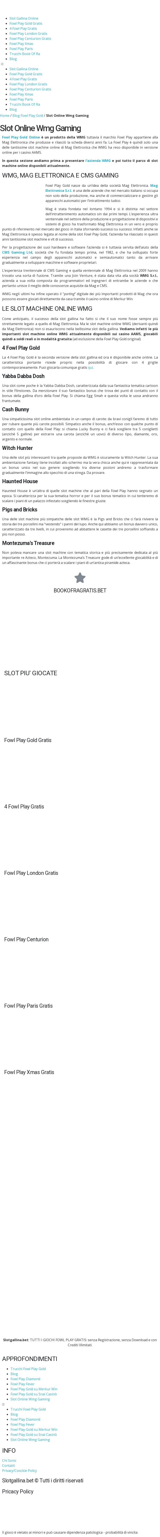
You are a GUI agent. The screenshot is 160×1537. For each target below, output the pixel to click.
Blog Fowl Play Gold (27, 115)
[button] (80, 63)
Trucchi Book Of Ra (24, 53)
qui (90, 367)
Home (4, 115)
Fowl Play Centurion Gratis (30, 38)
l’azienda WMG (98, 160)
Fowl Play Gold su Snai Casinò (34, 1394)
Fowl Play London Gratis (28, 33)
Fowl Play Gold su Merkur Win (34, 1389)
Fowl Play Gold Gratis (25, 23)
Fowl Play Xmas (21, 43)
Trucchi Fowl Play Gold (28, 1368)
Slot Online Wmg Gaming (30, 1399)
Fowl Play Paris (21, 48)
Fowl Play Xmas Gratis (29, 1072)
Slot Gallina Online (23, 18)
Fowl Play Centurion (26, 939)
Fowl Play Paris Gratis (28, 1006)
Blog (13, 58)
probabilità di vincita (121, 1532)
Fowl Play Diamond (25, 1379)
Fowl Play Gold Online (21, 137)
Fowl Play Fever (23, 1384)
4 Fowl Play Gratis (23, 28)
